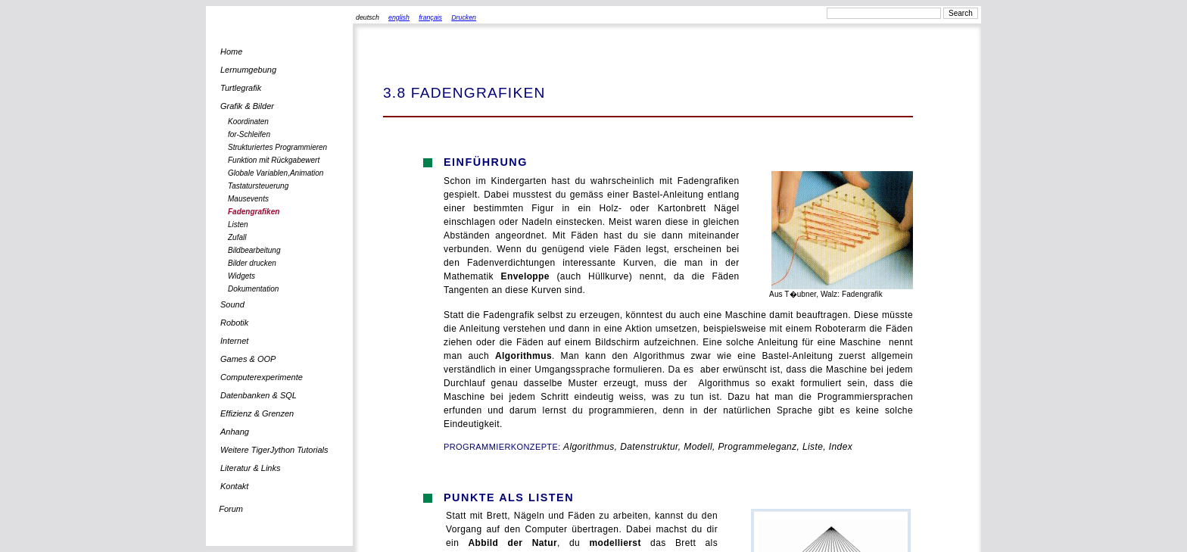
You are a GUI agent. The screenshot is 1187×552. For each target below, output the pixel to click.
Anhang (234, 431)
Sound (232, 304)
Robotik (234, 322)
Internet (234, 340)
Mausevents (248, 199)
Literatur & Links (250, 467)
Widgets (241, 276)
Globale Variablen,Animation (275, 173)
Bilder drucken (252, 263)
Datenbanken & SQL (258, 395)
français (430, 17)
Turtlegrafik (240, 87)
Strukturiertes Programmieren (277, 147)
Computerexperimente (261, 377)
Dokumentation (253, 289)
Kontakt (234, 486)
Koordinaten (248, 121)
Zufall (237, 237)
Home (231, 51)
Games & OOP (248, 358)
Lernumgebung (248, 69)
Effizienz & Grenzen (257, 413)
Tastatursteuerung (258, 186)
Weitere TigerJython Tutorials (274, 449)
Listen (238, 224)
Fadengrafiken (253, 211)
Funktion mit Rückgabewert (273, 160)
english (399, 17)
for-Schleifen (249, 134)
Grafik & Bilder (247, 106)
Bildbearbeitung (254, 250)
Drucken (463, 17)
